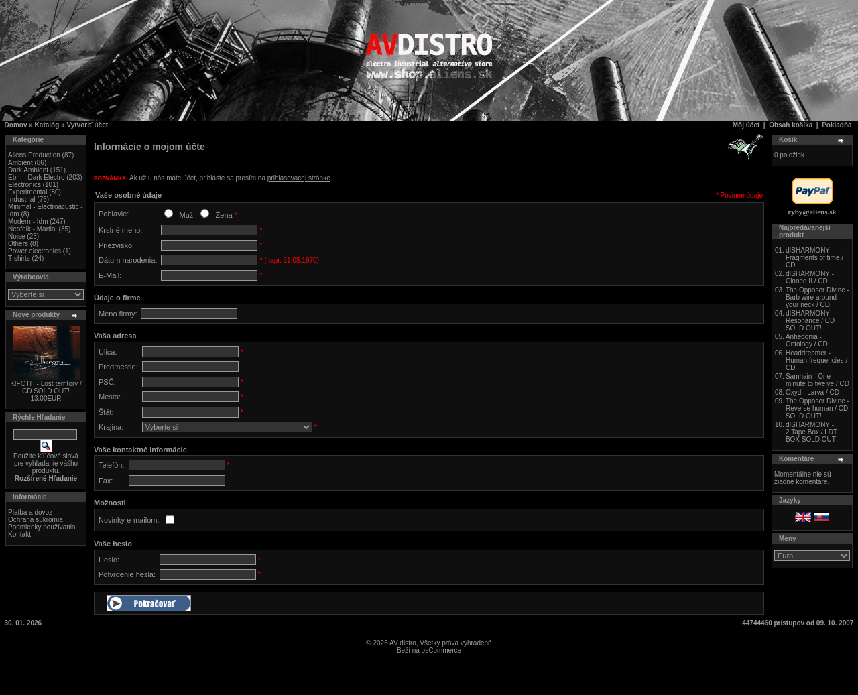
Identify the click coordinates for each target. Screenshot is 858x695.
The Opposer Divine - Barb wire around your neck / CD (817, 297)
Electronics (24, 184)
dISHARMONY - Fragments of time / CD (814, 258)
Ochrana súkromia (35, 519)
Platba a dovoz (30, 512)
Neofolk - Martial (32, 229)
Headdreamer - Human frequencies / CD (816, 360)
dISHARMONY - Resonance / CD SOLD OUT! (810, 321)
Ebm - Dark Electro (36, 177)
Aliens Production (34, 155)
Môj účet (746, 125)
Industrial (22, 199)
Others (18, 243)
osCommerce (441, 650)
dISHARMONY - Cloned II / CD (810, 277)
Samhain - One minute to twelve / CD (817, 380)
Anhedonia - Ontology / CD (807, 340)
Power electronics (34, 251)
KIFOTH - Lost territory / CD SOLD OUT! (46, 387)
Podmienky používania (42, 527)
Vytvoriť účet (87, 125)
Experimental (27, 192)
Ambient (20, 162)
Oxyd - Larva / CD (812, 392)
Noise (16, 236)
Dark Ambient (28, 170)
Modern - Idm (28, 221)
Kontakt (19, 534)
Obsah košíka (790, 125)
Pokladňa (836, 125)
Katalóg (47, 125)
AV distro (402, 643)
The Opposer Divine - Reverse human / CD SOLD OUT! (817, 408)
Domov (16, 125)
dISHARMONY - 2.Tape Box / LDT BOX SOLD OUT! (812, 432)
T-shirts (19, 258)
